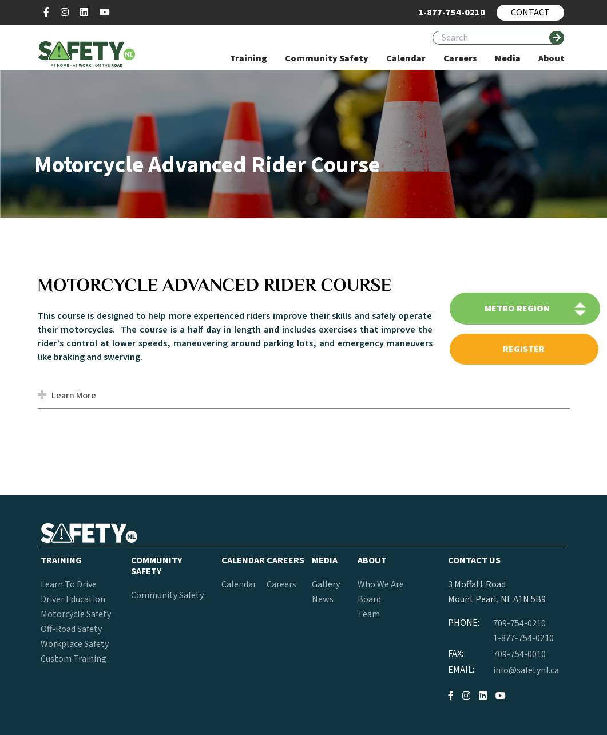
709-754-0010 (519, 654)
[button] (44, 396)
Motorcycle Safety (76, 614)
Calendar (238, 584)
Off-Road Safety (71, 629)
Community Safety (167, 595)
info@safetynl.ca (526, 670)
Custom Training (73, 659)
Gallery (326, 584)
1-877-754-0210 (523, 638)
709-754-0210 (519, 623)
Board (369, 599)
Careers (281, 584)
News (323, 599)
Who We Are (381, 584)
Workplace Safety (75, 644)
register (524, 349)
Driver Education (73, 599)
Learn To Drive (69, 584)
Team (369, 614)
